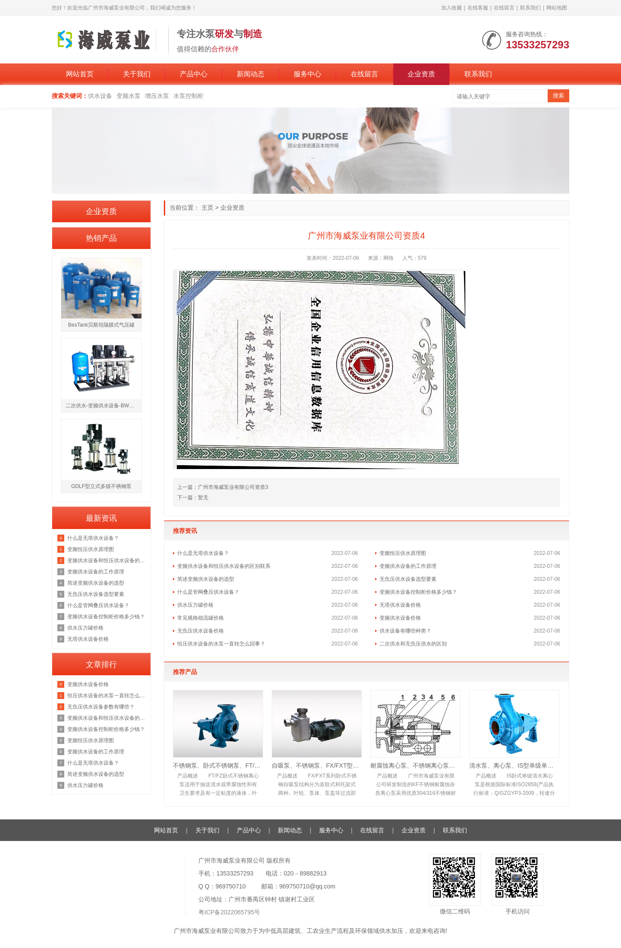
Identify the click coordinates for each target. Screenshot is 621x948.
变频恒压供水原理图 (403, 553)
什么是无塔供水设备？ (203, 553)
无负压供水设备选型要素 (408, 579)
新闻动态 (250, 74)
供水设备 (100, 95)
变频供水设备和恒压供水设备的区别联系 (223, 566)
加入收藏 (451, 8)
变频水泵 (128, 95)
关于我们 (137, 74)
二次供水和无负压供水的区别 (413, 644)
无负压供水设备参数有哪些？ (101, 707)
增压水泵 (157, 95)
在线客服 (477, 8)
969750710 (231, 886)
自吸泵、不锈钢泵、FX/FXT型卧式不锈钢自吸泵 (317, 765)
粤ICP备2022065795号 (229, 912)
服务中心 (307, 74)
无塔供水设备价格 (400, 605)
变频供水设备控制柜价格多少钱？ (418, 592)
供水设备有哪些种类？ (405, 631)
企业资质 (421, 74)
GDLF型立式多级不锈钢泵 (101, 486)
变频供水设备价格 (400, 618)
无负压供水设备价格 (200, 631)
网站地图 (556, 8)
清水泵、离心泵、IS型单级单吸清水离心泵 (514, 765)
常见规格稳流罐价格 (200, 618)
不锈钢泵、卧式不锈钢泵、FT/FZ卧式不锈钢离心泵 (218, 765)
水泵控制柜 (188, 95)
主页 (207, 207)
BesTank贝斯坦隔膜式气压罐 (101, 325)
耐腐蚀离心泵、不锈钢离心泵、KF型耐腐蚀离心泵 (415, 765)
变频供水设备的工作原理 (408, 566)
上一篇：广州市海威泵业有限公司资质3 (222, 487)
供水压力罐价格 (195, 605)
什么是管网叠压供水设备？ (208, 592)
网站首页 (80, 74)
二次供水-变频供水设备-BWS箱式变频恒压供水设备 (103, 406)
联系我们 (530, 8)
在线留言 (504, 8)
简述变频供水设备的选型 (205, 579)
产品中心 (193, 74)
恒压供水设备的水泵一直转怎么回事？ (221, 644)
